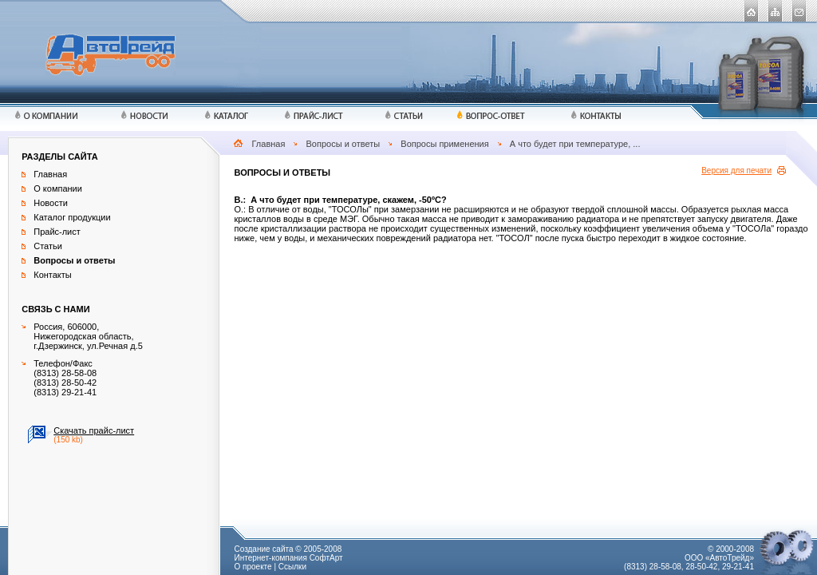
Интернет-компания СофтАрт (288, 557)
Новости (51, 203)
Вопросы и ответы (343, 144)
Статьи (48, 246)
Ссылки (292, 566)
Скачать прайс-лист (93, 430)
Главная (269, 144)
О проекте (252, 566)
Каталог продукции (72, 217)
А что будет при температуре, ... (575, 144)
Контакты (53, 275)
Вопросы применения (444, 144)
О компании (58, 188)
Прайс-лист (57, 231)
